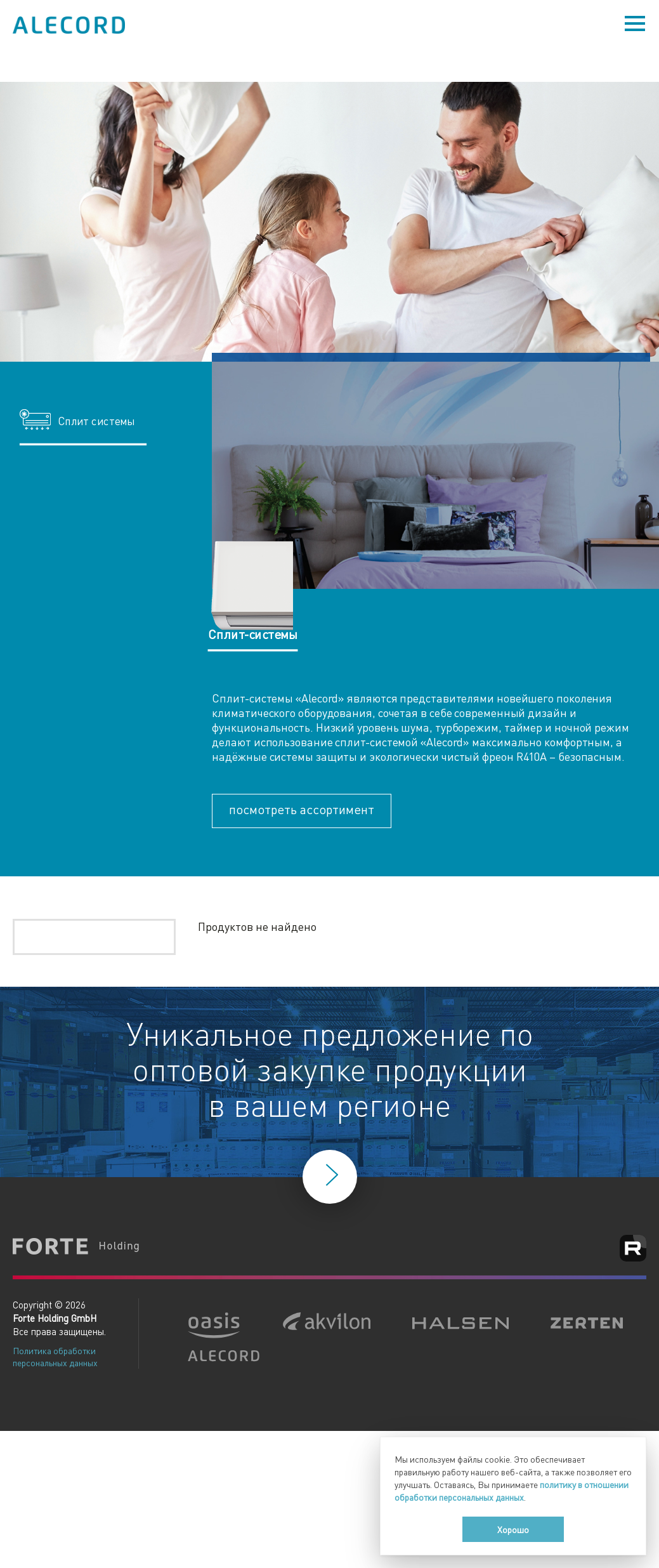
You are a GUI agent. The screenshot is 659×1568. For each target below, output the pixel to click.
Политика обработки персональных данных (55, 1356)
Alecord (70, 25)
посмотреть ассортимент (301, 809)
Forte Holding (76, 1247)
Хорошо (513, 1529)
